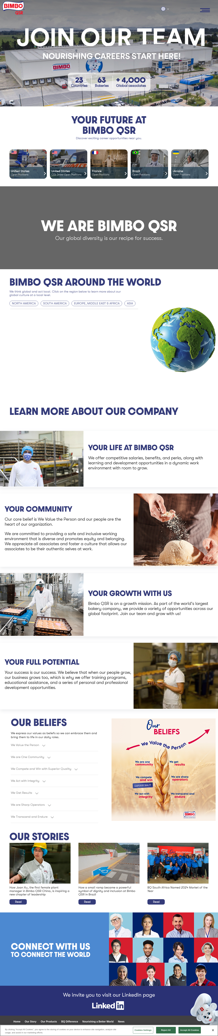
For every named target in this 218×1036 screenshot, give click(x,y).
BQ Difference (69, 1021)
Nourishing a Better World (98, 1021)
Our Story (30, 1021)
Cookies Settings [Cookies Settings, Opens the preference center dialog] (143, 1030)
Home (16, 1021)
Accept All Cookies (189, 1030)
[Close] (212, 1030)
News (121, 1021)
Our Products (49, 1021)
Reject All (166, 1030)
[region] (109, 1030)
